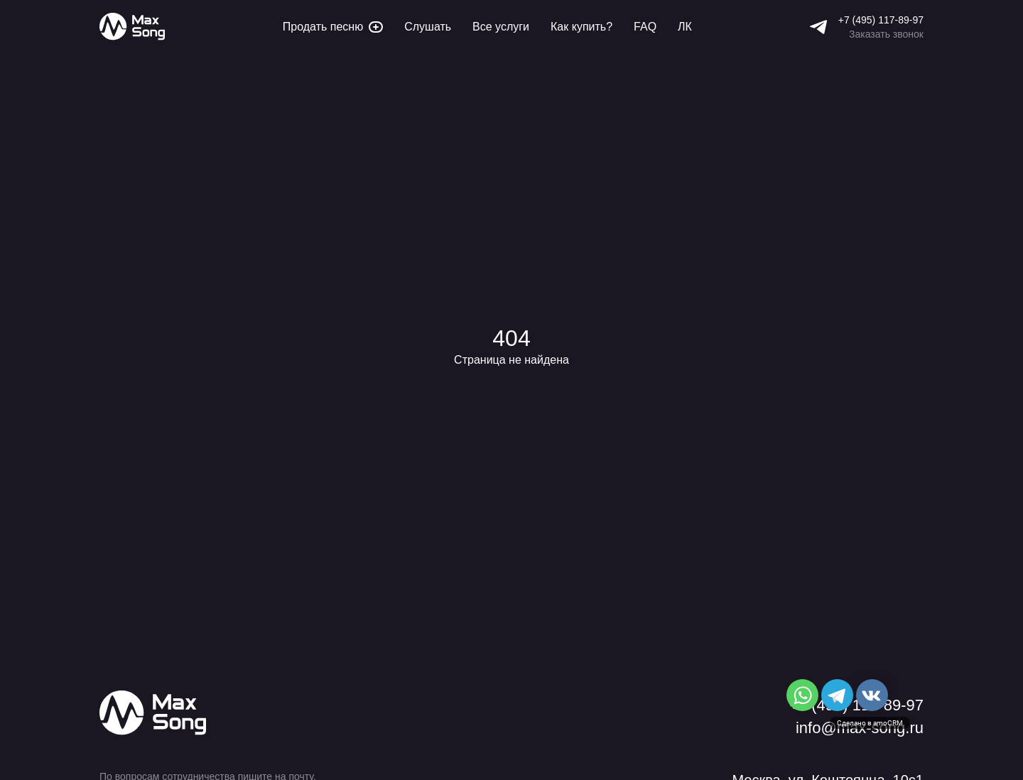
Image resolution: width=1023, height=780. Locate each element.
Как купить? (581, 27)
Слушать (427, 27)
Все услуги (500, 27)
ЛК (685, 27)
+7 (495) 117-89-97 (881, 20)
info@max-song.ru (860, 728)
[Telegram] (818, 27)
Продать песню (333, 27)
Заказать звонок (886, 34)
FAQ (645, 27)
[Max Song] (132, 26)
